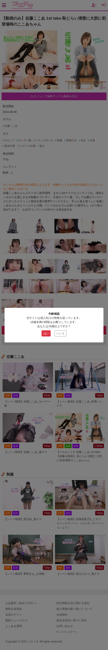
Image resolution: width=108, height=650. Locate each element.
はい (46, 333)
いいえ (60, 333)
